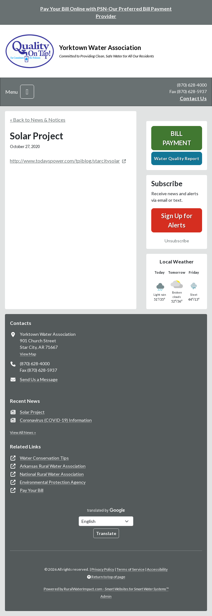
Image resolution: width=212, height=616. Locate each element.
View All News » (23, 432)
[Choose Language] (106, 521)
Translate (106, 533)
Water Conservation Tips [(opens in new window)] (44, 458)
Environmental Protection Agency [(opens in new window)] (53, 482)
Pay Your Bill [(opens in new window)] (31, 490)
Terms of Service (130, 569)
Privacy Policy (102, 569)
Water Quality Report (176, 158)
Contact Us (193, 98)
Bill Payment (176, 138)
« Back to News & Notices (37, 120)
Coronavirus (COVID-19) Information (56, 420)
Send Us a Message (39, 379)
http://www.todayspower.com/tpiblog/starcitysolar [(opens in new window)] (65, 161)
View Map (28, 354)
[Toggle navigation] (27, 92)
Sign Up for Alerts (176, 220)
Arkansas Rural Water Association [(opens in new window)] (53, 466)
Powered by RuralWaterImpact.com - (106, 589)
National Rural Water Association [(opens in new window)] (52, 474)
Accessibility (157, 569)
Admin (106, 596)
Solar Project (32, 412)
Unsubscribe (177, 240)
